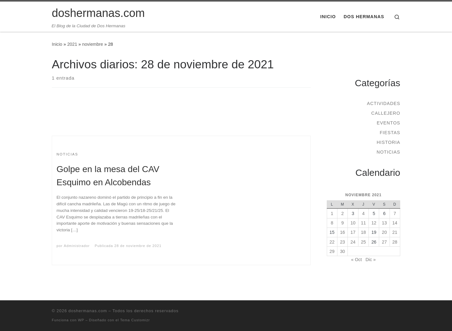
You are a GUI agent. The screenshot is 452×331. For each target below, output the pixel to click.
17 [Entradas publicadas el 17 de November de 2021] (353, 232)
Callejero (385, 113)
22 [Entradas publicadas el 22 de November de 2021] (332, 241)
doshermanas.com (87, 310)
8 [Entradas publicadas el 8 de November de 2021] (332, 222)
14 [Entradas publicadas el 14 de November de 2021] (394, 222)
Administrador (76, 246)
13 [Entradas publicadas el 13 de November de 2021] (384, 222)
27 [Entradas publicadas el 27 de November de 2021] (384, 241)
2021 (72, 44)
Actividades (383, 103)
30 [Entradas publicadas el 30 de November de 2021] (342, 251)
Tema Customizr (135, 320)
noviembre (92, 44)
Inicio (57, 44)
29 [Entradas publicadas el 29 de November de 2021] (332, 251)
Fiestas (390, 132)
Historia (388, 142)
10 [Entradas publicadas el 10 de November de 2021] (353, 222)
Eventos (388, 122)
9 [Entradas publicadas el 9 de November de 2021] (342, 222)
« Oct (356, 259)
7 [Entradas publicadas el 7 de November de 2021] (395, 213)
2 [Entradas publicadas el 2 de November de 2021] (342, 213)
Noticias (388, 152)
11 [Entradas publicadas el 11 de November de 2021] (363, 222)
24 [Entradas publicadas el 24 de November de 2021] (353, 241)
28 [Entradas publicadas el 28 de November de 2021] (394, 241)
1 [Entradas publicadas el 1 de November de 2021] (332, 213)
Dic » (371, 259)
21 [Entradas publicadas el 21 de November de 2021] (394, 232)
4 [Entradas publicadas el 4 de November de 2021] (363, 213)
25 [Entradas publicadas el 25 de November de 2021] (363, 241)
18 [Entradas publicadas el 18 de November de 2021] (363, 232)
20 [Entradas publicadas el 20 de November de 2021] (384, 232)
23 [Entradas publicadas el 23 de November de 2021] (342, 241)
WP (81, 320)
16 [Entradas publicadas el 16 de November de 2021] (342, 232)
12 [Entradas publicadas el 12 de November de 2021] (373, 222)
